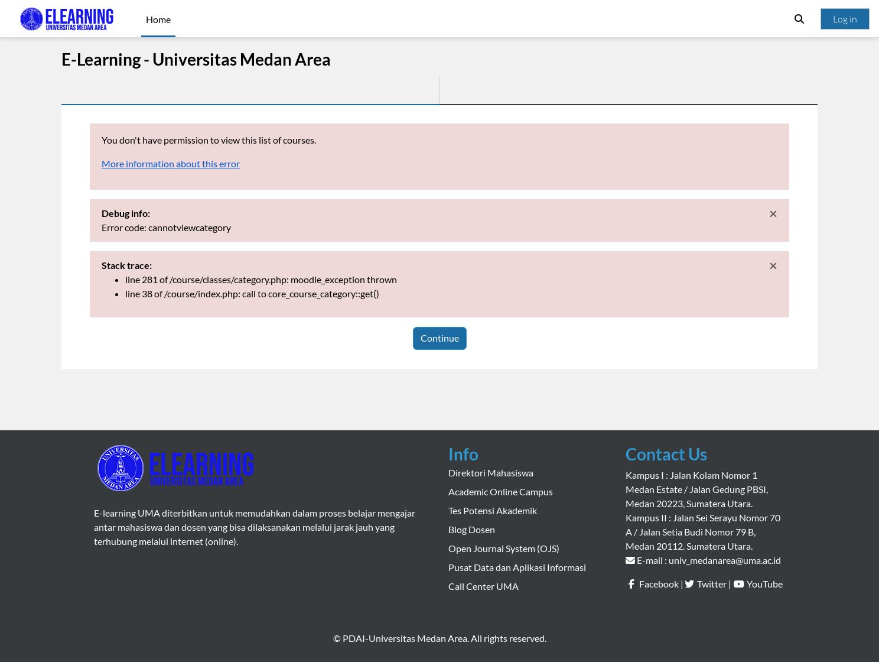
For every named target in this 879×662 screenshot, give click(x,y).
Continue (440, 337)
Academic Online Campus (500, 491)
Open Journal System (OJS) (503, 548)
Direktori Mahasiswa (490, 472)
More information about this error (171, 163)
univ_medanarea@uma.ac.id (725, 560)
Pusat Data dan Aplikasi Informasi (517, 567)
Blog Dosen (471, 529)
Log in (845, 19)
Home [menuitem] (158, 19)
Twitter (712, 583)
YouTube (765, 583)
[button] (799, 19)
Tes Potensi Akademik (492, 510)
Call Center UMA (483, 586)
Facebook (659, 583)
